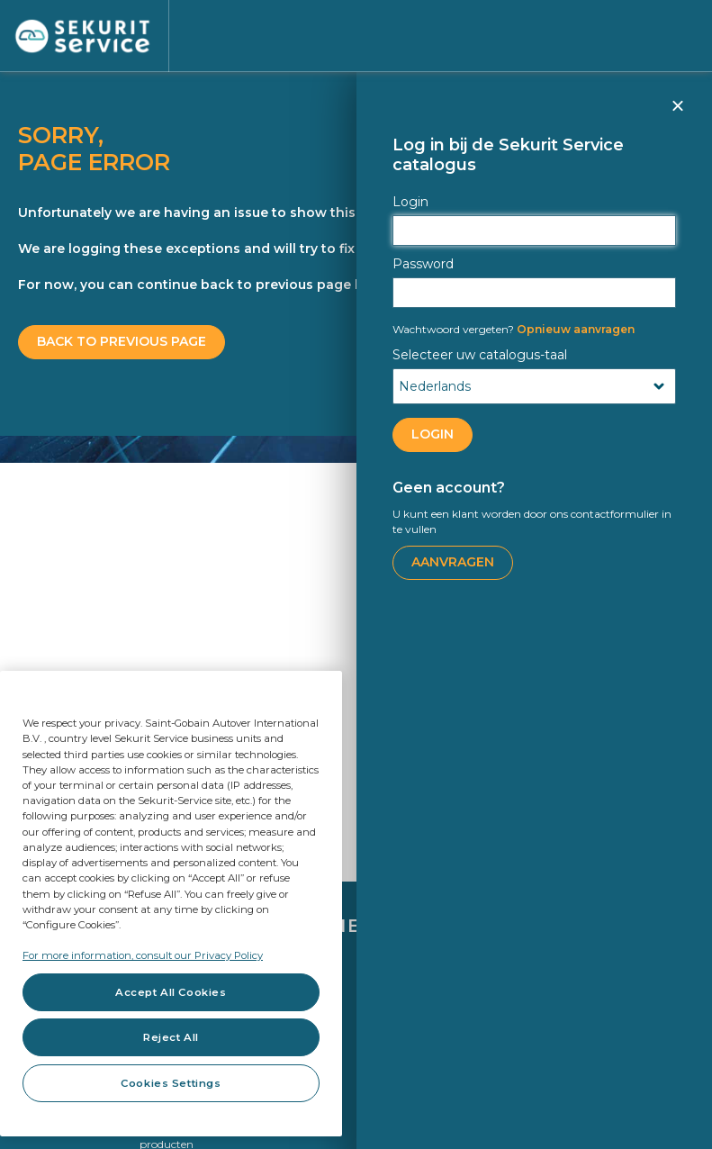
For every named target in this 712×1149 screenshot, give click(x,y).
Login (410, 202)
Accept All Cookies (170, 992)
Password (423, 264)
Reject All (171, 1037)
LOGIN (432, 434)
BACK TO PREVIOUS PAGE (121, 341)
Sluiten (677, 113)
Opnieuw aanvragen (513, 329)
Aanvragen (452, 562)
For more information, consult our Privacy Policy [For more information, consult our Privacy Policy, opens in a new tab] (143, 955)
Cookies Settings (171, 1083)
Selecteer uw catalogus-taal (479, 355)
